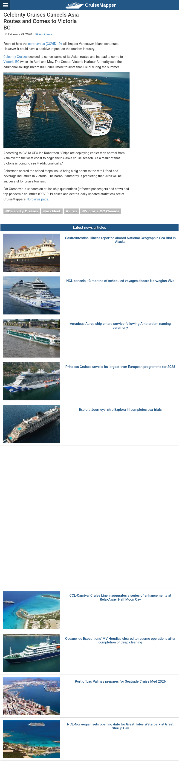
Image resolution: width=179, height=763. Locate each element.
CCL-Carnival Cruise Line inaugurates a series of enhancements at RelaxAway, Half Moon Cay (120, 597)
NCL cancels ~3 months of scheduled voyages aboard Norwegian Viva (120, 281)
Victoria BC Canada (102, 211)
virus (72, 211)
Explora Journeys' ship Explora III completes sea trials (120, 410)
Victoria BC (11, 62)
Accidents (43, 34)
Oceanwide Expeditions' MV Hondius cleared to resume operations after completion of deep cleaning (120, 640)
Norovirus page (37, 199)
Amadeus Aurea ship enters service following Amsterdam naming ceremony (120, 325)
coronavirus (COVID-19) (45, 44)
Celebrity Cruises (15, 57)
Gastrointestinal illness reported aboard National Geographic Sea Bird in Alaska (120, 240)
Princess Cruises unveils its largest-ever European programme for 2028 (120, 367)
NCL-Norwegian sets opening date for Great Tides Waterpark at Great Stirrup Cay (120, 726)
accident (53, 211)
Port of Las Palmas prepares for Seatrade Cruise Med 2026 (120, 682)
